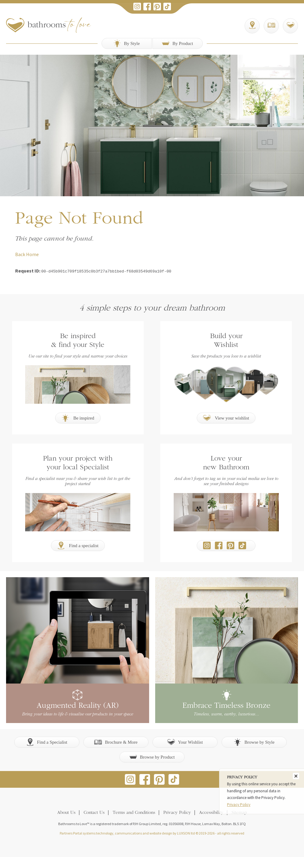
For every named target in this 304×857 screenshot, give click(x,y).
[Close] (295, 776)
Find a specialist (78, 545)
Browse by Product (152, 756)
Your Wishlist (185, 741)
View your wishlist (226, 417)
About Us (66, 812)
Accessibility (211, 812)
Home (32, 254)
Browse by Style (254, 741)
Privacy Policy (177, 812)
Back (20, 254)
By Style (126, 43)
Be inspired (78, 417)
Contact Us (94, 812)
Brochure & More (115, 741)
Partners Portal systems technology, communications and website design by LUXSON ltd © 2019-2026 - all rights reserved (152, 832)
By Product (177, 43)
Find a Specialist (46, 741)
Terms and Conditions (134, 812)
